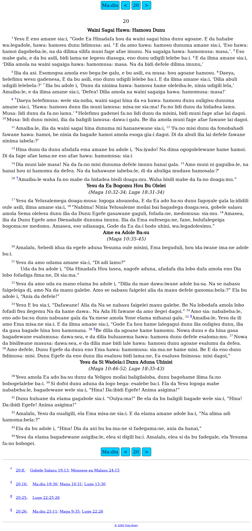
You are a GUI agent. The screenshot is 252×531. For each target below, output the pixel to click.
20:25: (22, 498)
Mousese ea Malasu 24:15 (95, 470)
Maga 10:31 (71, 484)
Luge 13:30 (95, 484)
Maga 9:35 (70, 511)
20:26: (22, 511)
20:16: (22, 484)
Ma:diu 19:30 (44, 484)
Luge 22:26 (92, 511)
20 (136, 5)
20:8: (20, 470)
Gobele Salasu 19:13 (49, 470)
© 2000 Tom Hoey (126, 525)
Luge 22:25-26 (46, 498)
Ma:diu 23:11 (44, 511)
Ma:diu (110, 5)
